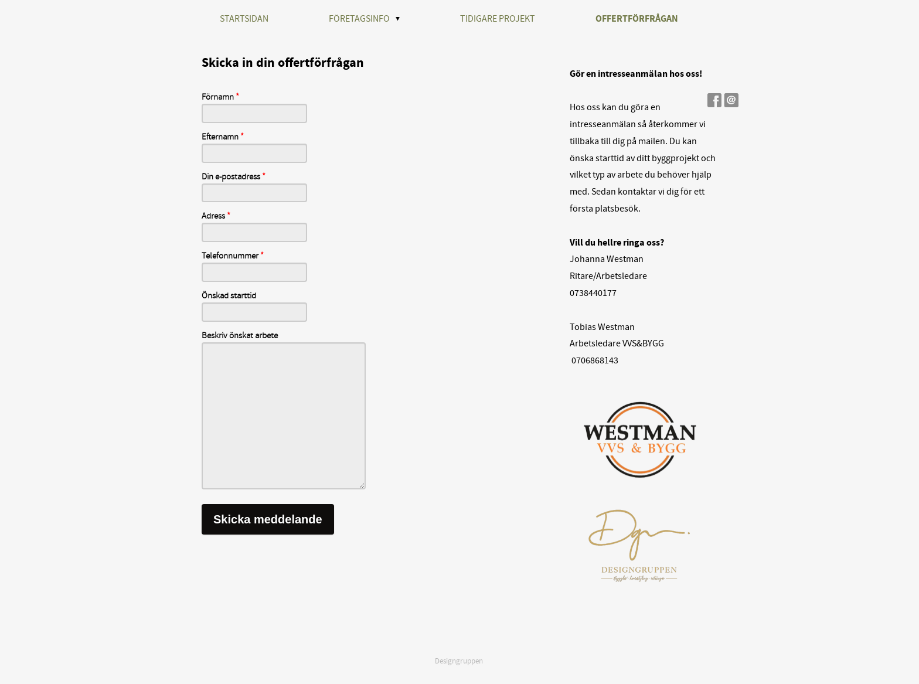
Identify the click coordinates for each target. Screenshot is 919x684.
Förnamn (220, 97)
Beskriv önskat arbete (240, 336)
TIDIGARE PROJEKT (497, 19)
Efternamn (223, 137)
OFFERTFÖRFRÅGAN (636, 18)
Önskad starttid (229, 296)
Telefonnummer (233, 256)
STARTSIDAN (244, 19)
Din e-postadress (234, 177)
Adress (216, 216)
